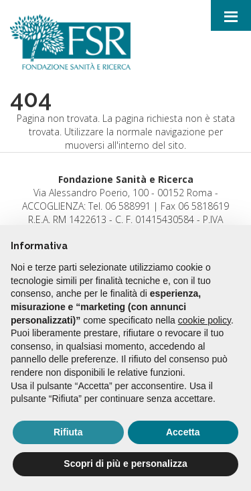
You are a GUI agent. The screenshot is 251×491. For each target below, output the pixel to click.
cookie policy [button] (204, 320)
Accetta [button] (183, 432)
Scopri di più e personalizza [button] (125, 463)
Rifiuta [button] (68, 432)
